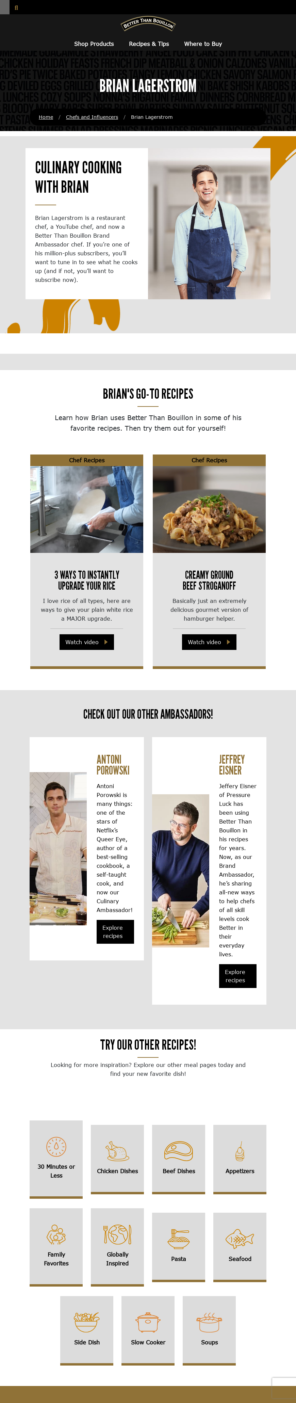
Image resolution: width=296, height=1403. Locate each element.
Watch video (82, 642)
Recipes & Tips (149, 44)
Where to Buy (203, 44)
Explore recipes (112, 931)
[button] (5, 7)
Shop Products (94, 44)
